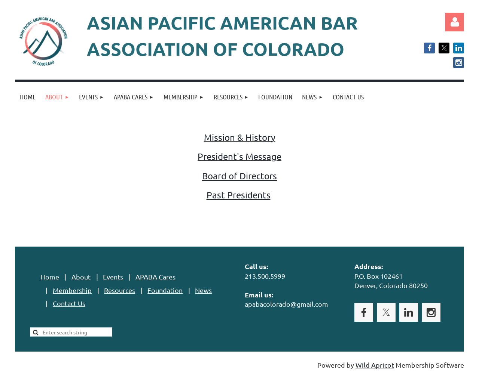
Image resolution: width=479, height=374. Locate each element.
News (203, 290)
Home (49, 277)
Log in (454, 22)
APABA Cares (155, 277)
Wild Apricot (375, 365)
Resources (119, 290)
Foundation (165, 290)
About (81, 277)
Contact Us (69, 303)
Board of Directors (239, 175)
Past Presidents (239, 194)
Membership (72, 290)
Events (113, 277)
